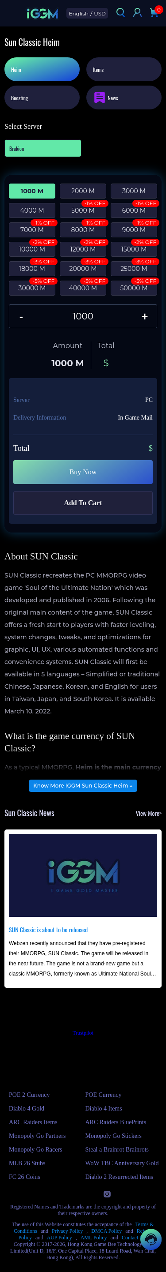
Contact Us (134, 1237)
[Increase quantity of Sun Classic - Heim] (145, 316)
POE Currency (103, 1095)
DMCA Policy (106, 1231)
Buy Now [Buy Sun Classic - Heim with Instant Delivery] (83, 472)
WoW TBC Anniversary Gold (122, 1163)
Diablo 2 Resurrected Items (119, 1177)
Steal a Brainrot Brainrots (117, 1149)
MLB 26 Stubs (27, 1163)
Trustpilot (83, 1033)
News (105, 97)
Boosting (19, 97)
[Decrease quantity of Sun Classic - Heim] (21, 316)
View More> (149, 813)
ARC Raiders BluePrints (116, 1122)
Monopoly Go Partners (37, 1136)
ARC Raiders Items (33, 1122)
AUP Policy (59, 1237)
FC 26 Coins (24, 1177)
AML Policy (94, 1237)
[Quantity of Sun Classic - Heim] (83, 316)
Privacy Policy (67, 1231)
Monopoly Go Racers (35, 1149)
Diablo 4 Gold (26, 1108)
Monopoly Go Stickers (113, 1136)
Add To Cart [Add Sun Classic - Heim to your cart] (83, 503)
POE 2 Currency (29, 1095)
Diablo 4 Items (103, 1108)
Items (98, 69)
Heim (16, 69)
